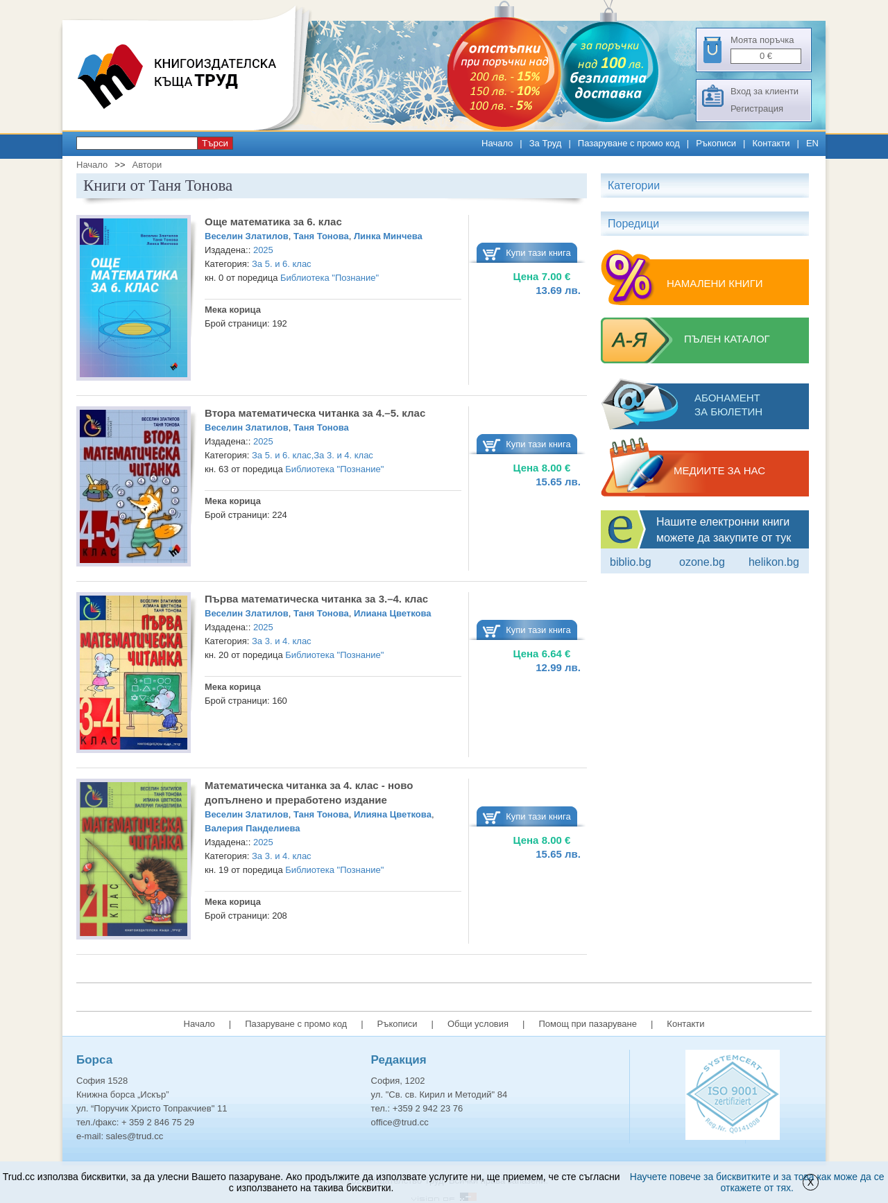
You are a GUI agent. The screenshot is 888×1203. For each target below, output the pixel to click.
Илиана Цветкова (393, 613)
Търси (215, 143)
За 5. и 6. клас (281, 264)
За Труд (545, 143)
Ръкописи (716, 143)
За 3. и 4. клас (343, 455)
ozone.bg (702, 562)
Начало (497, 143)
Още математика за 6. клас (273, 221)
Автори (147, 164)
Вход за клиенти (765, 91)
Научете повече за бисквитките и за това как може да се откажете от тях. (757, 1182)
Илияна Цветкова (393, 814)
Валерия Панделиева (252, 828)
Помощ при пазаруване (587, 1024)
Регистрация (757, 108)
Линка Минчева (388, 236)
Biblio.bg (630, 562)
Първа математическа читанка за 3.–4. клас (316, 599)
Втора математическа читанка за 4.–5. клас (315, 413)
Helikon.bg (774, 562)
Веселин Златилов (247, 236)
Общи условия (478, 1024)
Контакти (770, 143)
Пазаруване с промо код (629, 143)
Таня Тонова (321, 236)
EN (812, 143)
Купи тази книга (538, 253)
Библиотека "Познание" (329, 277)
